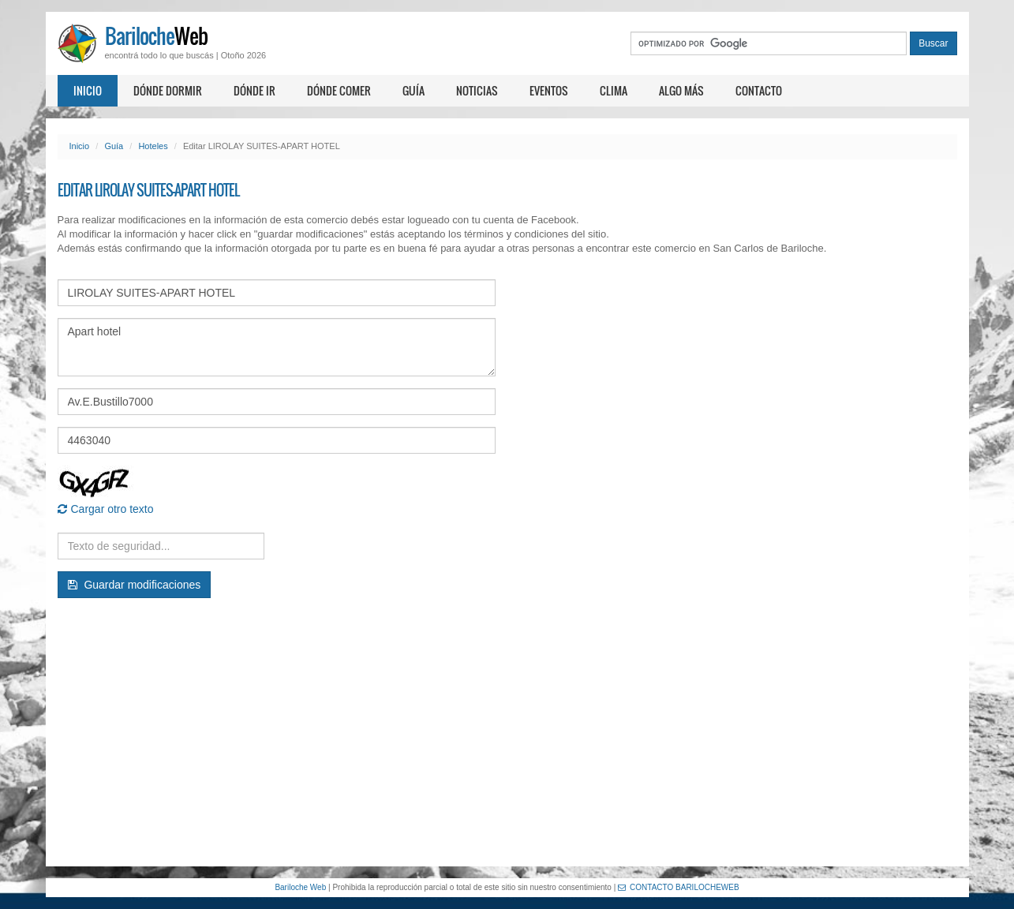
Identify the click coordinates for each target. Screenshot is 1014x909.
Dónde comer (339, 90)
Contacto (758, 90)
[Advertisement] (507, 732)
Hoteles (152, 146)
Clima (613, 90)
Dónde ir (254, 90)
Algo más (681, 90)
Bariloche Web (300, 887)
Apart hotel (277, 347)
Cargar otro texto (106, 509)
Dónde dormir (167, 90)
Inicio (87, 90)
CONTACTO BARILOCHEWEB (678, 887)
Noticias (477, 90)
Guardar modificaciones (134, 584)
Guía (413, 90)
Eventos (548, 90)
